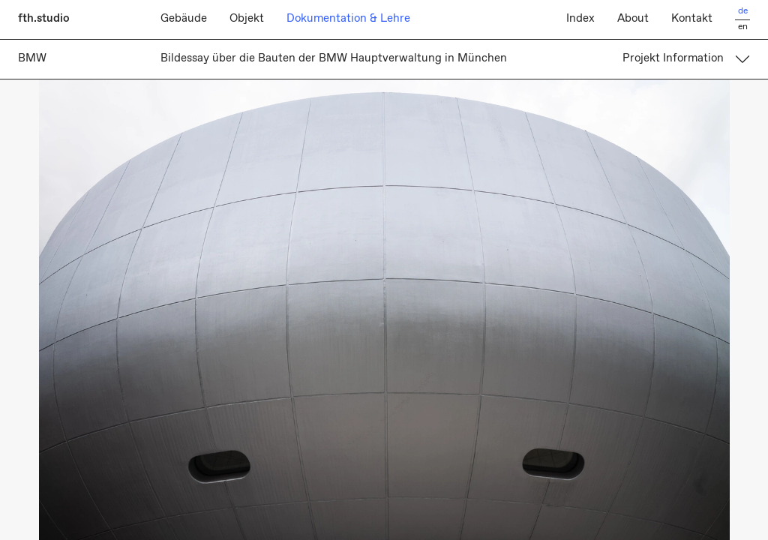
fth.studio (44, 18)
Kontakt (691, 18)
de (743, 11)
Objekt (247, 18)
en (743, 27)
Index (580, 18)
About (633, 18)
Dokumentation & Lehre (348, 18)
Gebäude (183, 18)
